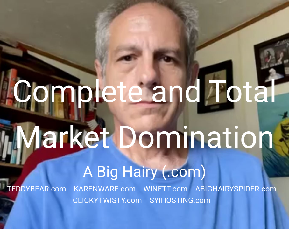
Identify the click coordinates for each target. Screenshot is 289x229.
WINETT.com (165, 188)
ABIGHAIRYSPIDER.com (235, 188)
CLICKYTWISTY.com (107, 200)
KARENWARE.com (105, 188)
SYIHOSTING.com (180, 200)
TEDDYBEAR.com (36, 188)
